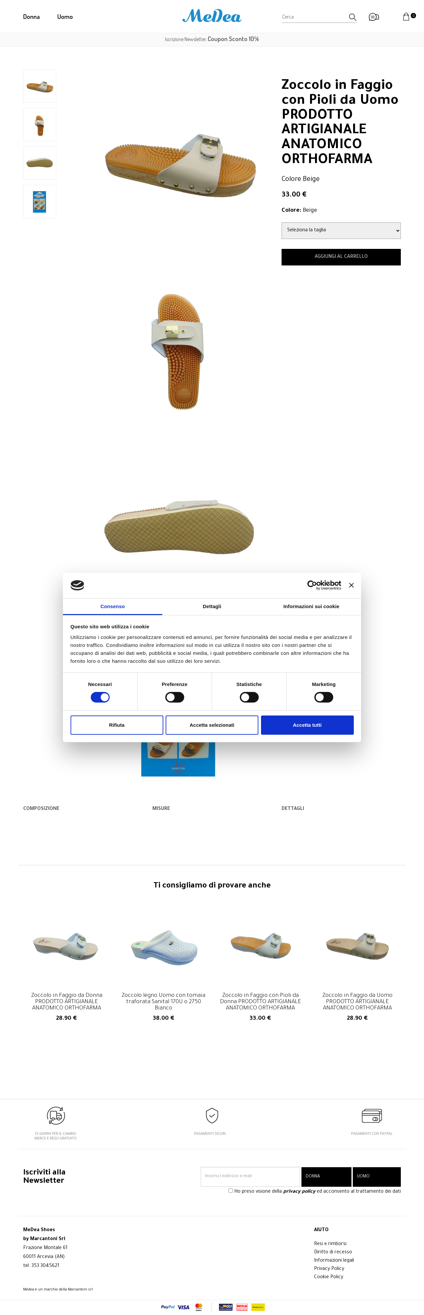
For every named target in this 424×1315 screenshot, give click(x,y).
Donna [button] (31, 16)
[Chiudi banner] (351, 585)
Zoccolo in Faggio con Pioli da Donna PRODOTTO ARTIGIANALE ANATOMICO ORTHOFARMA (260, 1002)
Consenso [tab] (112, 606)
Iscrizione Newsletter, (212, 39)
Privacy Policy (329, 1269)
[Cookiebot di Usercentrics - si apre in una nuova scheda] (312, 585)
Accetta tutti (307, 725)
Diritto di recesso (333, 1252)
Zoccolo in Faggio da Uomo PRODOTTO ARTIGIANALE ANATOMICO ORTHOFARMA (357, 1002)
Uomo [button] (65, 16)
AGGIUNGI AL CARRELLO (341, 257)
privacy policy (299, 1192)
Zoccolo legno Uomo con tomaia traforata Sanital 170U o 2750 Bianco (163, 1002)
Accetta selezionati (211, 725)
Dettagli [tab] (212, 606)
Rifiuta (117, 725)
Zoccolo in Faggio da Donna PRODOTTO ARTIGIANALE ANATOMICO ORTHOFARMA (66, 1002)
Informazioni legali (334, 1261)
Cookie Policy (328, 1277)
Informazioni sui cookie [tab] (312, 606)
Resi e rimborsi (330, 1244)
